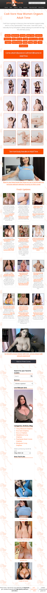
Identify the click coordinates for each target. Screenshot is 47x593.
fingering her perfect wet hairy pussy (38, 248)
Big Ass (7, 35)
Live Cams (41, 7)
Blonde (19, 39)
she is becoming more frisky (38, 214)
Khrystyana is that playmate (38, 273)
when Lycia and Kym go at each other (23, 247)
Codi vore (39, 35)
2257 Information (34, 588)
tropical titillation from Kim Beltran (9, 240)
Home (6, 7)
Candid (25, 39)
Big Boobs (15, 35)
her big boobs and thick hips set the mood (23, 283)
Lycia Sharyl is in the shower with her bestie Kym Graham (23, 239)
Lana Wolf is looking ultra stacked (9, 215)
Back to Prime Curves (23, 361)
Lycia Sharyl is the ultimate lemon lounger (23, 274)
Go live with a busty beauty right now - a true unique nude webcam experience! (23, 354)
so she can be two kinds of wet (9, 249)
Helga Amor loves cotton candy (38, 206)
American (7, 39)
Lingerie (8, 42)
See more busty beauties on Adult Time (23, 151)
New (11, 7)
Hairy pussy (33, 39)
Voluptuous (23, 46)
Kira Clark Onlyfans (22, 431)
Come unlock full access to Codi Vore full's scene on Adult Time (23, 54)
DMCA (34, 591)
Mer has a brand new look (9, 313)
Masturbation (17, 42)
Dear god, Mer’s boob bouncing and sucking (9, 307)
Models (25, 7)
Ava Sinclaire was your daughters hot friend (8, 274)
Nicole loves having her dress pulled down (37, 314)
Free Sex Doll (33, 7)
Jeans (41, 39)
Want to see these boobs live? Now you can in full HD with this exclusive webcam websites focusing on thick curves (23, 182)
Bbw (13, 39)
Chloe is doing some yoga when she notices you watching (23, 314)
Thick (40, 42)
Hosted (22, 35)
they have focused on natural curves (38, 279)
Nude (25, 42)
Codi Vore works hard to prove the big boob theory (38, 239)
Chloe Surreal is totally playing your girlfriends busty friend (24, 308)
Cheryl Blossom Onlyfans (24, 429)
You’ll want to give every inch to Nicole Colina (38, 308)
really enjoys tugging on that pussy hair (23, 217)
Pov (35, 42)
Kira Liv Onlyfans (21, 433)
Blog (20, 7)
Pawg (30, 42)
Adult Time (30, 35)
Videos (16, 7)
